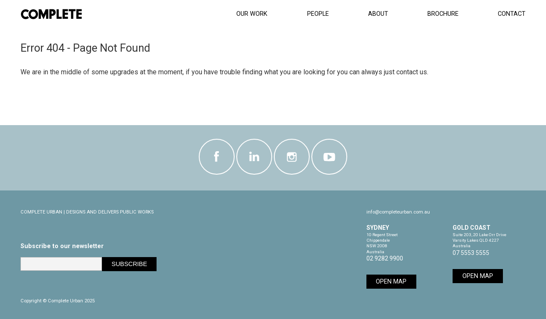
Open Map (391, 281)
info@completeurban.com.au (398, 212)
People (318, 14)
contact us (411, 72)
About (378, 14)
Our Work (251, 14)
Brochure (443, 14)
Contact (512, 14)
